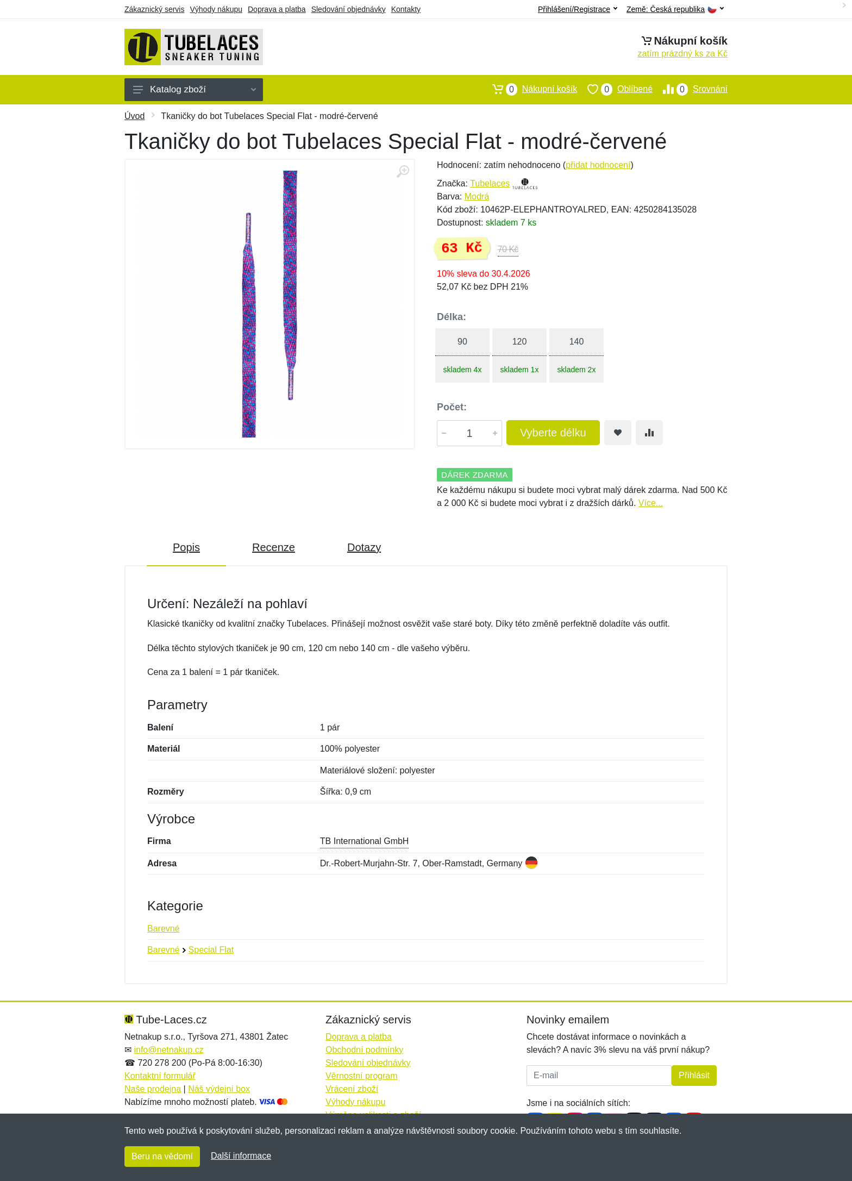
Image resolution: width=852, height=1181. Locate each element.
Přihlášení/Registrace (577, 9)
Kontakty (406, 9)
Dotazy (364, 547)
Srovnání (690, 89)
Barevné (163, 928)
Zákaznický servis (154, 9)
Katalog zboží (194, 89)
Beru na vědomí (162, 1156)
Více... (650, 503)
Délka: (451, 316)
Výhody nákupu (216, 9)
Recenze (273, 547)
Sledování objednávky (348, 9)
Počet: (452, 407)
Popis (186, 547)
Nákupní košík (529, 89)
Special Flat (211, 949)
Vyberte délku (553, 433)
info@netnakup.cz (168, 1049)
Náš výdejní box (219, 1088)
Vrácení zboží (351, 1088)
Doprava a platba (277, 9)
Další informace (241, 1155)
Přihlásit (694, 1075)
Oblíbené (615, 89)
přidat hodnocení (598, 165)
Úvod (134, 116)
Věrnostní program (361, 1075)
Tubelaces (490, 183)
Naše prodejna (152, 1088)
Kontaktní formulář (160, 1075)
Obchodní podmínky (364, 1049)
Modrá (477, 196)
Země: (675, 9)
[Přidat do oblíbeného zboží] (617, 432)
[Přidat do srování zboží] (649, 432)
